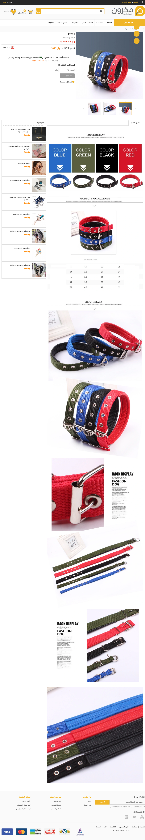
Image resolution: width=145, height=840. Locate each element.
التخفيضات (74, 22)
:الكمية (72, 70)
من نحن (89, 801)
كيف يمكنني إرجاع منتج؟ (23, 805)
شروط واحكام (57, 801)
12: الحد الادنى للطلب (66, 65)
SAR (66, 48)
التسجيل (135, 2)
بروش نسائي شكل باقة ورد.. (21, 214)
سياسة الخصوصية (56, 805)
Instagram (127, 817)
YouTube (142, 817)
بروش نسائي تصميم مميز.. (22, 248)
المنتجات (99, 22)
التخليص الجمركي (56, 809)
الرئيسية (109, 22)
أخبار (105, 827)
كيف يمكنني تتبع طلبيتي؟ (23, 809)
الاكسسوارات (128, 29)
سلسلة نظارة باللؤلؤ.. (24, 163)
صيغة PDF (8, 47)
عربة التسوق (22, 11)
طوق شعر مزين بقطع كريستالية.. (20, 231)
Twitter (134, 817)
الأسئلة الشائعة (26, 801)
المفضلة (6, 12)
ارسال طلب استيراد (65, 42)
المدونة (51, 22)
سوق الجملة (62, 22)
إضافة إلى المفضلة (65, 82)
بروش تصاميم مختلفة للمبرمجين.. (20, 180)
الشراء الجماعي (87, 22)
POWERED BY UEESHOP (120, 830)
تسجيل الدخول (127, 2)
